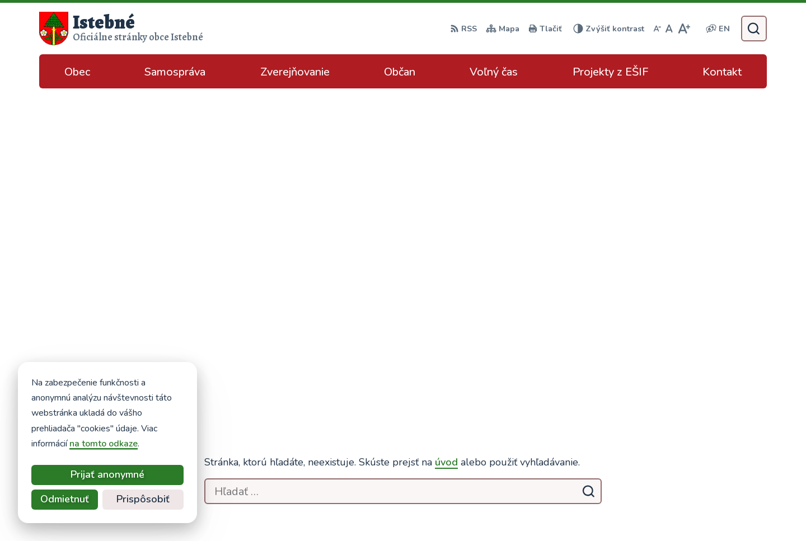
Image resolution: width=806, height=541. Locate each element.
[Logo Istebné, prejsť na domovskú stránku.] (121, 28)
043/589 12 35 (679, 421)
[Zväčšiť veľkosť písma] (683, 28)
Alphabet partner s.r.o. (448, 511)
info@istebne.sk (681, 434)
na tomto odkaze (57, 443)
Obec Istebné (596, 511)
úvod (446, 150)
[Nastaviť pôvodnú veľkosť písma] (669, 28)
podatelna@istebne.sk (694, 447)
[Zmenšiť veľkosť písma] (657, 28)
